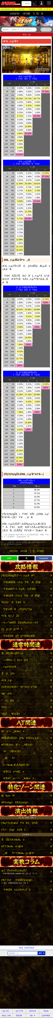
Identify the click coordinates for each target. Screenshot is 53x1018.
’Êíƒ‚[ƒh (7, 673)
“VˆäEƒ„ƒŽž (10, 615)
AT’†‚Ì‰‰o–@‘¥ (12, 846)
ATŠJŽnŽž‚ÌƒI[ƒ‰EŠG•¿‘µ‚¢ (20, 737)
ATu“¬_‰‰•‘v (12, 731)
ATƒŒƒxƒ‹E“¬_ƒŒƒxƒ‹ (17, 744)
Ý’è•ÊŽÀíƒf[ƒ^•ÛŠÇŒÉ (18, 635)
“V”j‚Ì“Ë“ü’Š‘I (10, 713)
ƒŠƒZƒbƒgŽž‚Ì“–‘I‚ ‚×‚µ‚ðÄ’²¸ (19, 575)
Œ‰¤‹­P (7, 795)
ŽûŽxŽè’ (34, 3)
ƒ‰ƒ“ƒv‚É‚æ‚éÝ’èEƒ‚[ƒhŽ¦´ (21, 822)
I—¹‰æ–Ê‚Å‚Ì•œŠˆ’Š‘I (15, 764)
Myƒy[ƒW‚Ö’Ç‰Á (26, 948)
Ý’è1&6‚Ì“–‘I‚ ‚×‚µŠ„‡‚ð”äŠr (18, 588)
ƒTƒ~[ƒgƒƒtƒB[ (13, 829)
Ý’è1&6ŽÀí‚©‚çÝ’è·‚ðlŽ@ (21, 582)
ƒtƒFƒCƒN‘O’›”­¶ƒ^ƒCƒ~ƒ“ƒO (19, 686)
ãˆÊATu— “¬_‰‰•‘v (17, 778)
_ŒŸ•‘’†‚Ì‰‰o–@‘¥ (17, 853)
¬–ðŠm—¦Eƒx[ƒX (14, 659)
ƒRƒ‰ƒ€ (32, 1011)
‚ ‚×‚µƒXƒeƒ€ (8, 666)
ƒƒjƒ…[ (49, 3)
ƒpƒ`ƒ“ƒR (19, 1011)
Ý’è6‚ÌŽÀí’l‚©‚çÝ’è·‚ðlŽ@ (20, 595)
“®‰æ (45, 1011)
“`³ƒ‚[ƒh (7, 700)
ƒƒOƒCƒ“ (26, 3)
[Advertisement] (26, 919)
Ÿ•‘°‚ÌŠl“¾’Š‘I (10, 751)
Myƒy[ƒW (41, 3)
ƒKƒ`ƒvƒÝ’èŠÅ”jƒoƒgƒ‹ (17, 881)
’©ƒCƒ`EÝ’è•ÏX (13, 602)
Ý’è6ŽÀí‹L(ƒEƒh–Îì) (15, 889)
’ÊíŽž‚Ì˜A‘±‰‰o (12, 839)
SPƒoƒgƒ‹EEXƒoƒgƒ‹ (15, 802)
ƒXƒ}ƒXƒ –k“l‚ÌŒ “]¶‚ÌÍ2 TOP (26, 551)
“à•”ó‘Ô (6, 693)
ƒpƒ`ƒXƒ (6, 1011)
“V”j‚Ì (6, 707)
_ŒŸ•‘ (8, 758)
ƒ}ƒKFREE (46, 1016)
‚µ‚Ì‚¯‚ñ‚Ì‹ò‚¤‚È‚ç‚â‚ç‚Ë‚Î (19, 871)
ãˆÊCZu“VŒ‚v (12, 771)
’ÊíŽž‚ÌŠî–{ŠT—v (12, 653)
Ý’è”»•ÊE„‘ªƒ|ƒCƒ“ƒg (16, 609)
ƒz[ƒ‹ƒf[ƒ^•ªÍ (11, 629)
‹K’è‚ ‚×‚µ (6, 680)
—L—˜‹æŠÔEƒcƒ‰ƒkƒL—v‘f (19, 622)
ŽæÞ (32, 1016)
